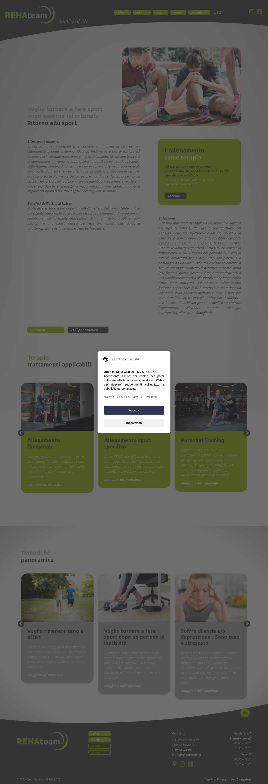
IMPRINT (151, 397)
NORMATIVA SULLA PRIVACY (123, 397)
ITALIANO (134, 359)
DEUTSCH (117, 359)
